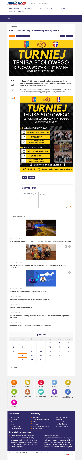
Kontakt (21, 12)
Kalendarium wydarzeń (41, 426)
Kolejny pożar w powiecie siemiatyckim (57, 442)
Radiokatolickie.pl (61, 424)
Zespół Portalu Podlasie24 (41, 420)
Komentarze (37, 428)
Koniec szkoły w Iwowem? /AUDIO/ (22, 438)
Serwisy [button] (40, 8)
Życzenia (59, 420)
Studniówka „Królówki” (51, 436)
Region (14, 383)
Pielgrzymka (27, 393)
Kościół (54, 383)
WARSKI (71, 454)
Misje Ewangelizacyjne (67, 393)
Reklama (12, 12)
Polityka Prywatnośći (42, 453)
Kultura (27, 383)
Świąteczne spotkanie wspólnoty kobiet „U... (58, 440)
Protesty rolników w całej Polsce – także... (58, 444)
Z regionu (14, 420)
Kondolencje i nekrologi (63, 417)
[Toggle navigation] (8, 18)
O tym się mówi (41, 393)
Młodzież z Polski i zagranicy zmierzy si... (24, 440)
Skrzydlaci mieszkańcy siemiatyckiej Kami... (58, 438)
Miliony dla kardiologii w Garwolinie (22, 436)
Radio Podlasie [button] (14, 8)
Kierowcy (14, 403)
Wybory (14, 393)
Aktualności (15, 417)
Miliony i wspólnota (17, 447)
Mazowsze (54, 393)
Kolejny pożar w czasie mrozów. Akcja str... (58, 447)
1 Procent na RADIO (62, 426)
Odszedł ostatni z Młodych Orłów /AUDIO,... (25, 444)
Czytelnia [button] (61, 8)
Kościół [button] (50, 8)
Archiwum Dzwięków (62, 422)
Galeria (35, 424)
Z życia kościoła (16, 426)
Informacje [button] (28, 8)
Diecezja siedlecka (17, 428)
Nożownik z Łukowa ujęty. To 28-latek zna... (25, 442)
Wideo (35, 422)
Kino (68, 383)
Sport (12, 36)
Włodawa (69, 36)
